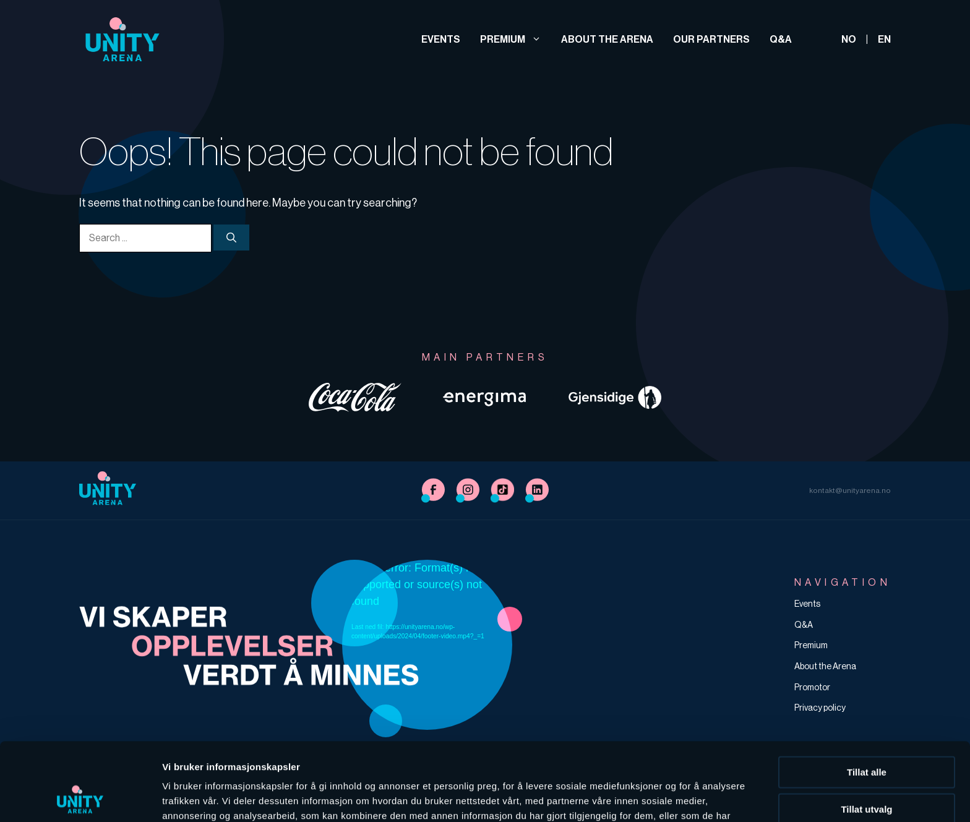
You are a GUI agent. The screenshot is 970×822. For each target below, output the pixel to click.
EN (884, 39)
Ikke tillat (866, 772)
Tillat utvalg (866, 735)
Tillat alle (866, 698)
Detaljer (659, 797)
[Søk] (231, 237)
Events (440, 39)
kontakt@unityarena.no (850, 490)
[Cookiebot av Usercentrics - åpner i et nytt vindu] (80, 798)
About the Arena (607, 39)
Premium (510, 39)
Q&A (781, 39)
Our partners (711, 39)
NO (848, 39)
